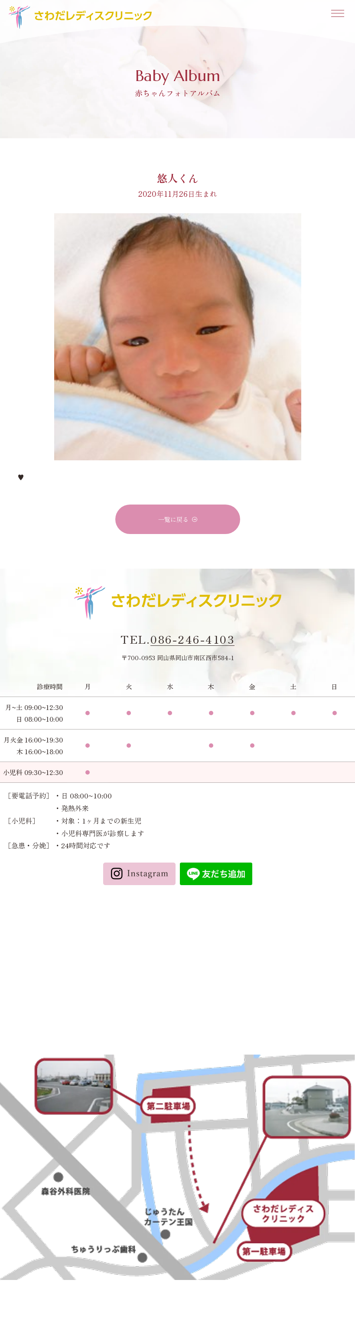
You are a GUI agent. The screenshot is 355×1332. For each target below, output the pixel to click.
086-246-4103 (192, 639)
